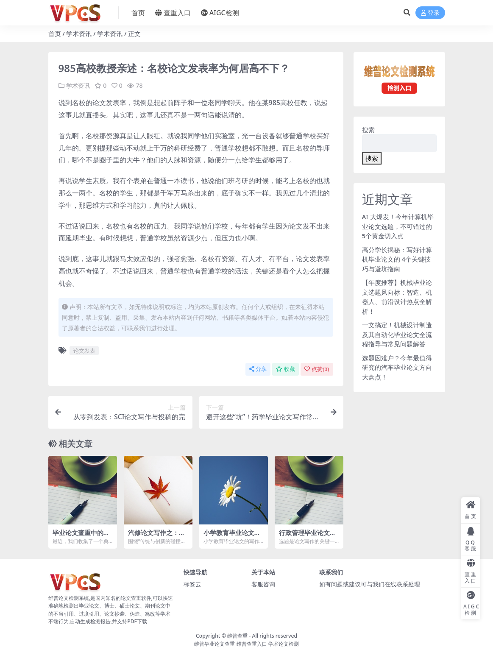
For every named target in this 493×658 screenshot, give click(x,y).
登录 (430, 13)
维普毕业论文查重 (214, 643)
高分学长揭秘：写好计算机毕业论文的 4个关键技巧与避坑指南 (397, 259)
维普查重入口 (252, 643)
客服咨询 (263, 584)
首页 (54, 33)
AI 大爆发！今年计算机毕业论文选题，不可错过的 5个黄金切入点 (398, 226)
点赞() (316, 369)
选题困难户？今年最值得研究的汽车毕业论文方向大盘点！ (397, 367)
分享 (258, 369)
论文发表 (84, 350)
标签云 (192, 584)
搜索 (368, 129)
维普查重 (237, 635)
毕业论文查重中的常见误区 (81, 536)
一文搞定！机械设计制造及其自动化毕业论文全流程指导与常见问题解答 (397, 334)
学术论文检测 (283, 643)
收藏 (285, 369)
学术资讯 (79, 33)
